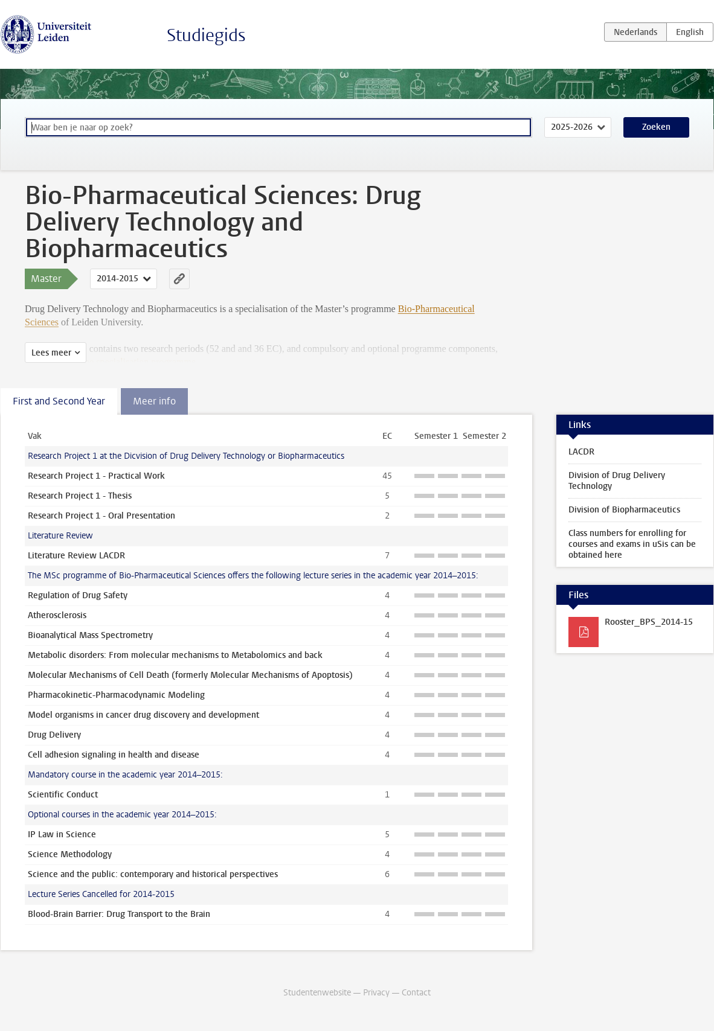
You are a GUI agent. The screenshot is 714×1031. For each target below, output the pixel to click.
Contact (416, 992)
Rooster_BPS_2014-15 (649, 622)
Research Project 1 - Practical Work (96, 476)
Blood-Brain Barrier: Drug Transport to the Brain (119, 914)
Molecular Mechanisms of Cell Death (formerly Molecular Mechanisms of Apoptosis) (190, 675)
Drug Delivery (54, 735)
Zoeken (656, 127)
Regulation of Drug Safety (77, 595)
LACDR (581, 452)
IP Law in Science (62, 834)
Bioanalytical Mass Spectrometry (90, 635)
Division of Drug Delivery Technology (616, 481)
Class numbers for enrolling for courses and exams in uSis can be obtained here (632, 544)
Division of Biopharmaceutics (624, 510)
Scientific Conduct (63, 794)
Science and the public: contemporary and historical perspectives (153, 874)
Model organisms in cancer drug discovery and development (143, 715)
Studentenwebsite (317, 992)
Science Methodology (70, 854)
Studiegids (206, 35)
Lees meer (51, 353)
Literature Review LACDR (76, 555)
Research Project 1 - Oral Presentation (101, 516)
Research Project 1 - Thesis (80, 496)
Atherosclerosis (57, 615)
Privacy (376, 992)
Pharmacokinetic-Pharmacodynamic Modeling (116, 695)
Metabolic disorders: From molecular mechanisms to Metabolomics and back (175, 655)
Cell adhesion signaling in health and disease (113, 755)
